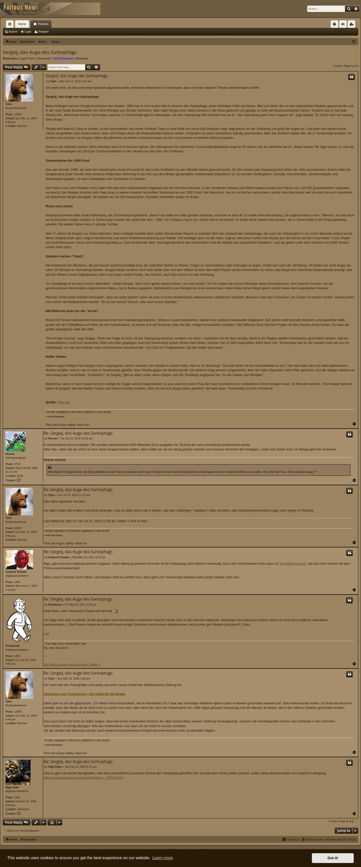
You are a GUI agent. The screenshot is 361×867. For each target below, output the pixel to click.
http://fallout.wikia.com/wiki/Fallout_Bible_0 (72, 664)
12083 (18, 114)
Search (13, 31)
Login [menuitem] (344, 25)
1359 (17, 582)
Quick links (11, 25)
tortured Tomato (16, 571)
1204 (17, 655)
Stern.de (64, 402)
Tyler (9, 104)
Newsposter (44, 58)
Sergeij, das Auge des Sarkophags (40, 52)
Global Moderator (63, 58)
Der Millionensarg (292, 563)
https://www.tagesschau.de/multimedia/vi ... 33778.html (83, 778)
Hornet (10, 453)
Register (44, 31)
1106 (17, 797)
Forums (43, 24)
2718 (17, 463)
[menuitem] (334, 24)
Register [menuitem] (352, 25)
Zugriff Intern (27, 58)
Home (22, 24)
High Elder (12, 787)
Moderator (81, 58)
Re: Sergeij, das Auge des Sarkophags (78, 433)
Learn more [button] (162, 858)
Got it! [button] (333, 858)
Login (28, 31)
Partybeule (13, 645)
